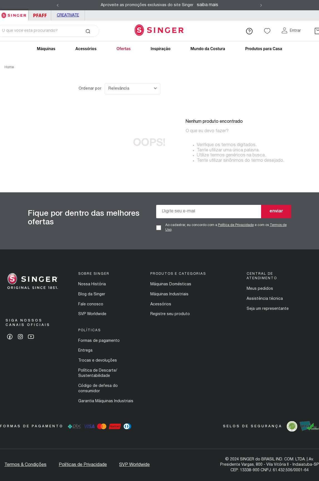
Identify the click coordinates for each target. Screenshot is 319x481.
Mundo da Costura (207, 48)
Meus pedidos (260, 289)
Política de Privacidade (236, 225)
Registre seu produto (170, 314)
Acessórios (160, 304)
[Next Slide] (261, 5)
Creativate (68, 15)
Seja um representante (268, 309)
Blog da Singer (91, 294)
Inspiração (160, 48)
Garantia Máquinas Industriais (105, 401)
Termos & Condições (25, 465)
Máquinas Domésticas (170, 284)
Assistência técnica (265, 299)
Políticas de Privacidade (83, 465)
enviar (276, 211)
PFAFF (39, 15)
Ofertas (124, 48)
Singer (14, 13)
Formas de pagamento (99, 341)
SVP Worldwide (92, 314)
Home (9, 67)
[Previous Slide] (57, 5)
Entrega (85, 350)
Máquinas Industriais (169, 294)
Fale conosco (90, 304)
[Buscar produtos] (87, 31)
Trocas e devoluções (97, 360)
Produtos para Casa (263, 48)
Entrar (295, 31)
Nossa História (92, 284)
